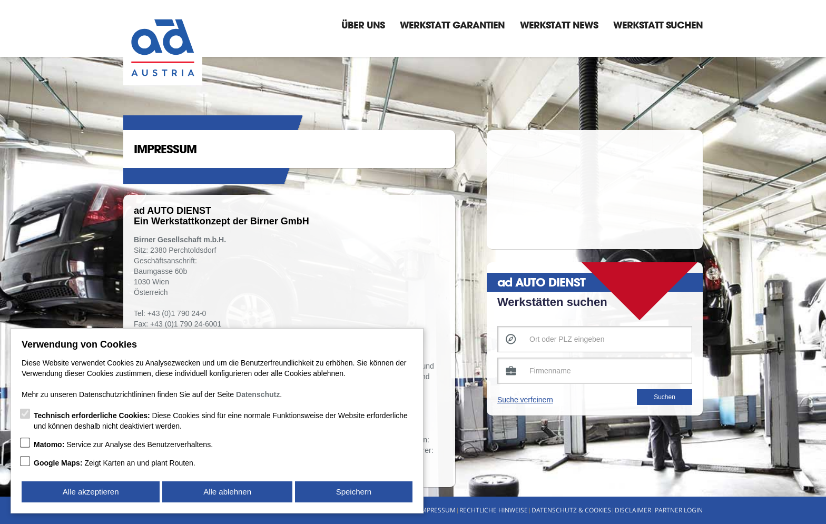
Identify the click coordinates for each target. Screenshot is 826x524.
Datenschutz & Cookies (571, 510)
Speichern (354, 491)
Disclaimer (633, 510)
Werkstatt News (559, 24)
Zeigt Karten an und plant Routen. (114, 463)
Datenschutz (258, 394)
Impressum (437, 510)
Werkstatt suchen (658, 24)
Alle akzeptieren (91, 491)
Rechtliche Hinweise (493, 510)
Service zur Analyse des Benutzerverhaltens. (123, 444)
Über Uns (363, 24)
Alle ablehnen (227, 491)
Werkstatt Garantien (452, 24)
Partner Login (679, 510)
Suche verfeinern (525, 400)
